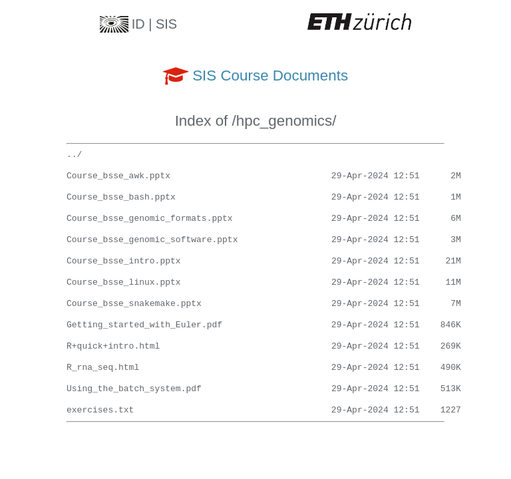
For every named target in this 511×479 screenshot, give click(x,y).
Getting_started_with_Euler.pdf (144, 325)
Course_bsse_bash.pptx (121, 198)
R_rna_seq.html (103, 368)
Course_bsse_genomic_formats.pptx (150, 219)
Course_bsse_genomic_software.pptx (152, 240)
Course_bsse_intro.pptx (124, 261)
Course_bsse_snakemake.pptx (134, 304)
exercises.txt (100, 410)
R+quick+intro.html (113, 347)
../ (74, 155)
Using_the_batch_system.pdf (134, 389)
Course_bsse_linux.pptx (124, 283)
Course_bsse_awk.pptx (118, 176)
